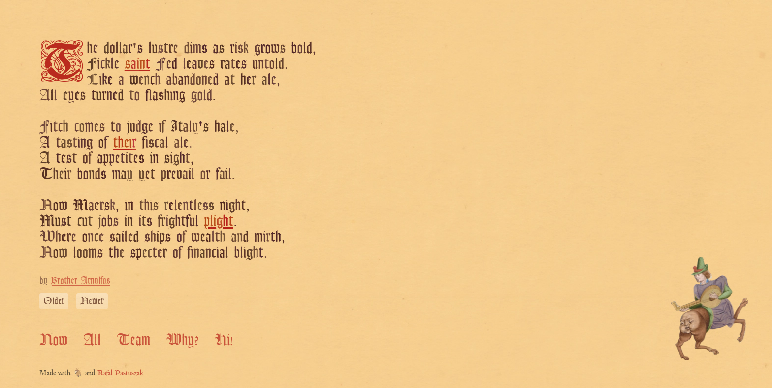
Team (133, 339)
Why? (182, 339)
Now (53, 339)
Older (53, 301)
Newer (92, 301)
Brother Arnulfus (80, 280)
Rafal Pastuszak (120, 373)
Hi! (224, 339)
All (92, 339)
